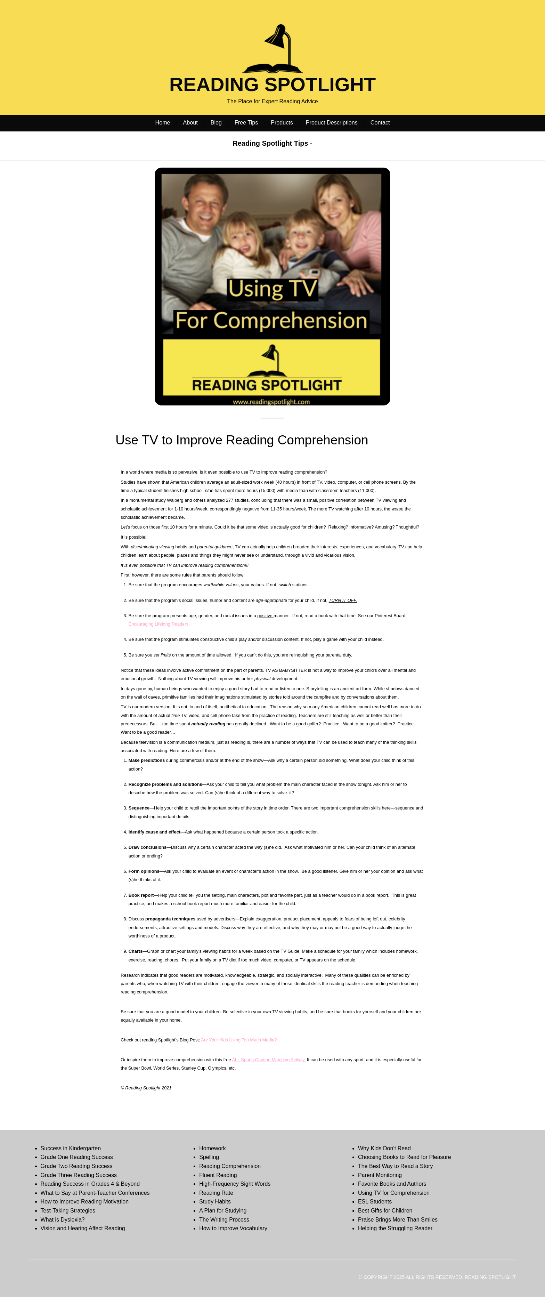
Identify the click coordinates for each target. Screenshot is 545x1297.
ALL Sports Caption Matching (261, 1059)
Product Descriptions (332, 122)
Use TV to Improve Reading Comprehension (241, 440)
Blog (216, 122)
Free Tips (246, 122)
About (190, 122)
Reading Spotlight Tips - (272, 143)
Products (282, 122)
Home (162, 122)
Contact (380, 122)
